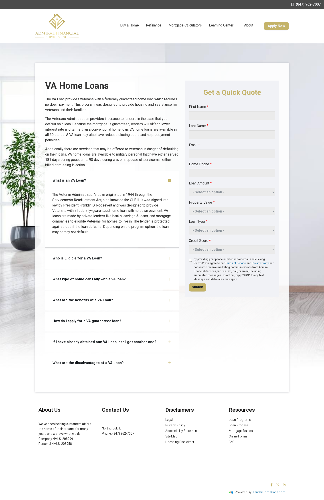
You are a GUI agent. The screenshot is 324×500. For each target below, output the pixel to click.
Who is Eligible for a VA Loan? (112, 258)
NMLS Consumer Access (55, 453)
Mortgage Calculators (185, 25)
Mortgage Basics (241, 431)
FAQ (232, 442)
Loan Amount (200, 183)
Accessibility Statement (181, 431)
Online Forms (238, 436)
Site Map (171, 436)
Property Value (202, 202)
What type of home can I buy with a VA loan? (112, 279)
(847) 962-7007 (306, 4)
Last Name (198, 126)
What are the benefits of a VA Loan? (112, 300)
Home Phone (200, 164)
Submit (197, 287)
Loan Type (198, 221)
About (249, 25)
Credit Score (200, 241)
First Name (199, 107)
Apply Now (276, 26)
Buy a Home (129, 25)
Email (194, 145)
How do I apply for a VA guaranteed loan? (112, 321)
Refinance (153, 25)
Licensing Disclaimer (179, 442)
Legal (169, 419)
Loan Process (239, 425)
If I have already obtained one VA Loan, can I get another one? (112, 342)
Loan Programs (240, 419)
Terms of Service (235, 263)
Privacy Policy (260, 263)
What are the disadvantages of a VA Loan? (112, 363)
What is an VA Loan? (112, 180)
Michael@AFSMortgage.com (122, 438)
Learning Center (221, 25)
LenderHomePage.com (269, 492)
